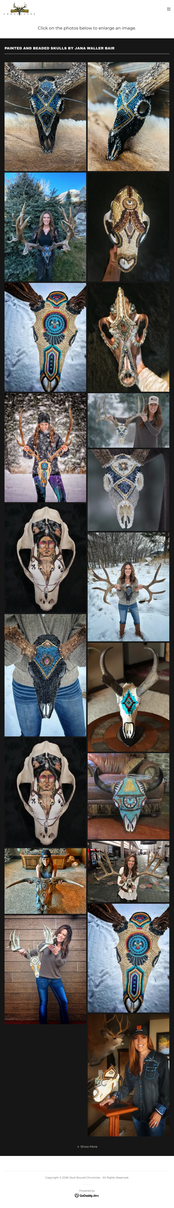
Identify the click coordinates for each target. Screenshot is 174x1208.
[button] (168, 9)
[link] (19, 9)
